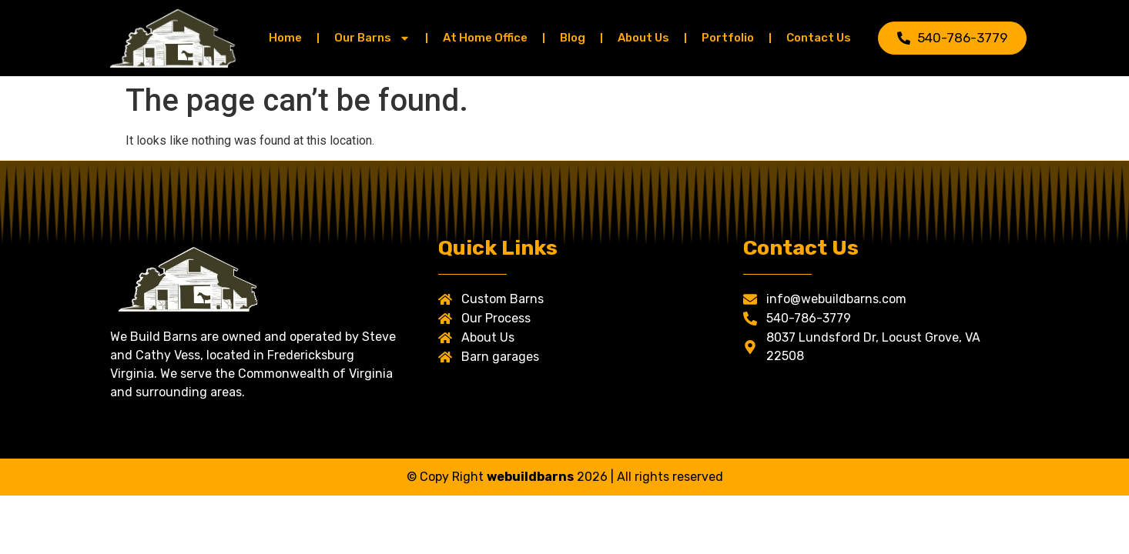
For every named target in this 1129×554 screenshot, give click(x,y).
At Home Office (485, 38)
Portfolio (728, 38)
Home (285, 38)
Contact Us (818, 38)
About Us (643, 38)
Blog (572, 38)
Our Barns (372, 38)
